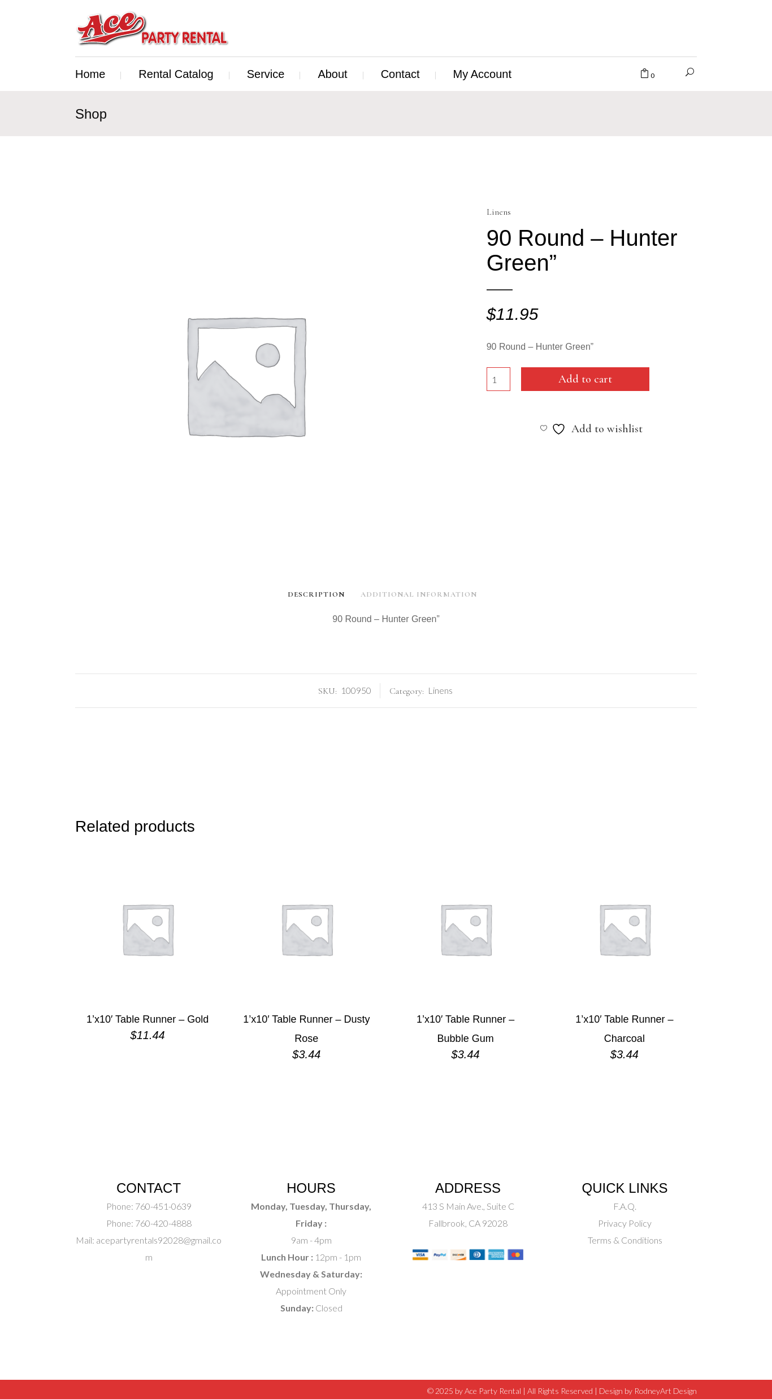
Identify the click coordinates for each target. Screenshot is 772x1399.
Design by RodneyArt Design (648, 1391)
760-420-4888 (162, 1223)
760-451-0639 (162, 1206)
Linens (499, 212)
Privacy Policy (625, 1223)
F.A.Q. (624, 1206)
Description (316, 594)
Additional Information (419, 594)
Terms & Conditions (625, 1240)
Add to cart (585, 379)
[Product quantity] (498, 379)
